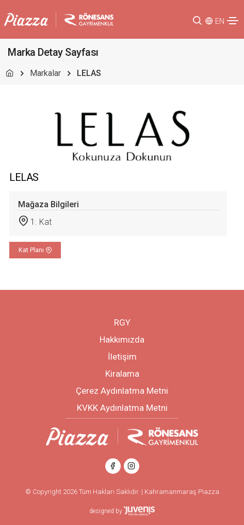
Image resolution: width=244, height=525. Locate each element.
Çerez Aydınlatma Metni (122, 390)
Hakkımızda (122, 339)
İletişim (122, 356)
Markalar (45, 73)
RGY (122, 322)
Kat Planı (35, 250)
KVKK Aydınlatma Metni (122, 408)
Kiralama (122, 373)
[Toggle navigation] (232, 20)
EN (219, 21)
